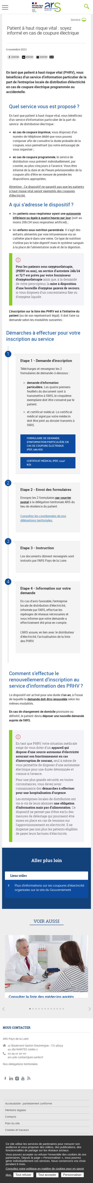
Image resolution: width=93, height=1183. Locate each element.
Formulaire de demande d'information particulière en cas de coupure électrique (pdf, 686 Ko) (48, 444)
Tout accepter (47, 1174)
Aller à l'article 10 (57, 1009)
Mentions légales (15, 1110)
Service (76, 20)
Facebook (5, 1078)
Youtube (22, 1078)
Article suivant (89, 1009)
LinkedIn (11, 1078)
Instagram (17, 1078)
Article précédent (3, 1009)
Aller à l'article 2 (33, 1009)
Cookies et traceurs (17, 1129)
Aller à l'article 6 (45, 1009)
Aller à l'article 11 (60, 1009)
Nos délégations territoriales (20, 1064)
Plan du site (12, 1123)
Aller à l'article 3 (36, 1009)
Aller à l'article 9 (54, 1009)
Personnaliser (72, 1174)
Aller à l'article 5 (42, 1009)
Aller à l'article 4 (39, 1009)
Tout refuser (23, 1174)
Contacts (10, 1116)
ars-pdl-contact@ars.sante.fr (25, 1057)
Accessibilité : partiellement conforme (28, 1103)
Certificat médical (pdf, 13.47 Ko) (46, 462)
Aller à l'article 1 (30, 1009)
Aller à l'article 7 (48, 1009)
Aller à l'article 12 (63, 1009)
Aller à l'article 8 (51, 1009)
